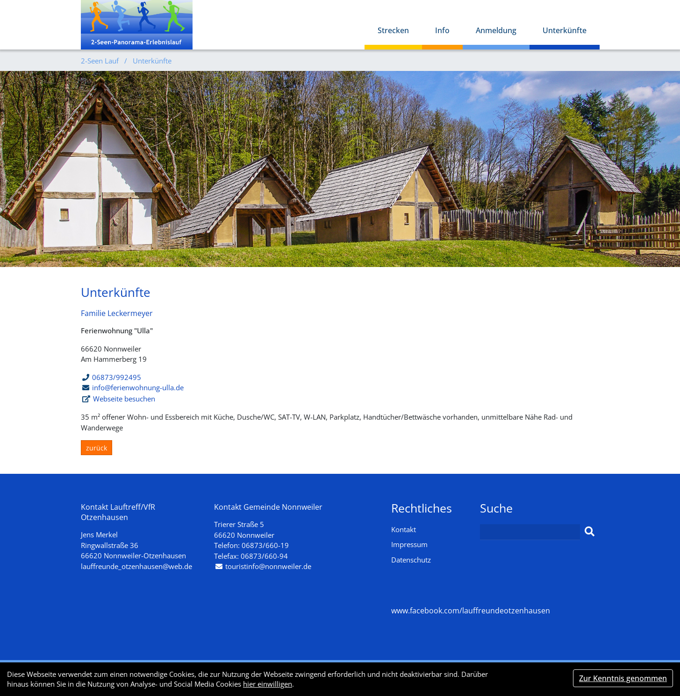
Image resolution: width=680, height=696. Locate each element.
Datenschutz (411, 559)
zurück (96, 447)
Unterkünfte (565, 30)
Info (442, 30)
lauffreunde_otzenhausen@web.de (136, 566)
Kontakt (403, 529)
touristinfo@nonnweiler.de (268, 566)
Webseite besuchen (124, 398)
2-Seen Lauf (101, 60)
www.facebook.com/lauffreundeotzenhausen (470, 610)
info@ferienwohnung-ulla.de (138, 387)
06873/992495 (111, 377)
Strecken (393, 30)
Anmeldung (496, 30)
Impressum (409, 544)
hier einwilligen (267, 684)
